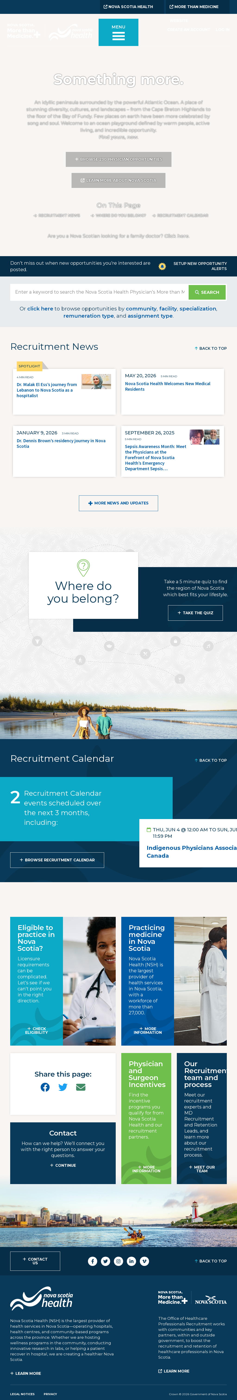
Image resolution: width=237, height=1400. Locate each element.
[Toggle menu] (118, 33)
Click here (176, 236)
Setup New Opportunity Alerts (200, 266)
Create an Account (188, 30)
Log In (223, 30)
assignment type (150, 316)
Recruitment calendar (182, 215)
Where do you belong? (121, 215)
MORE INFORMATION (148, 1031)
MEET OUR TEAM (204, 1169)
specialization (198, 309)
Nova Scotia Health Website (128, 9)
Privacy (50, 1394)
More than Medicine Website (194, 9)
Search (210, 292)
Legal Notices (22, 1394)
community (141, 309)
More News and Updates (121, 503)
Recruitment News (59, 215)
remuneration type (88, 316)
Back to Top (213, 348)
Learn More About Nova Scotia (121, 180)
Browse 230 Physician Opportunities (121, 159)
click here (40, 309)
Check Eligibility (36, 1031)
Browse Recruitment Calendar (60, 860)
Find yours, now (118, 137)
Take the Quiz (198, 613)
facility (168, 309)
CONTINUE (65, 1165)
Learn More (28, 1373)
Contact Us (38, 1261)
